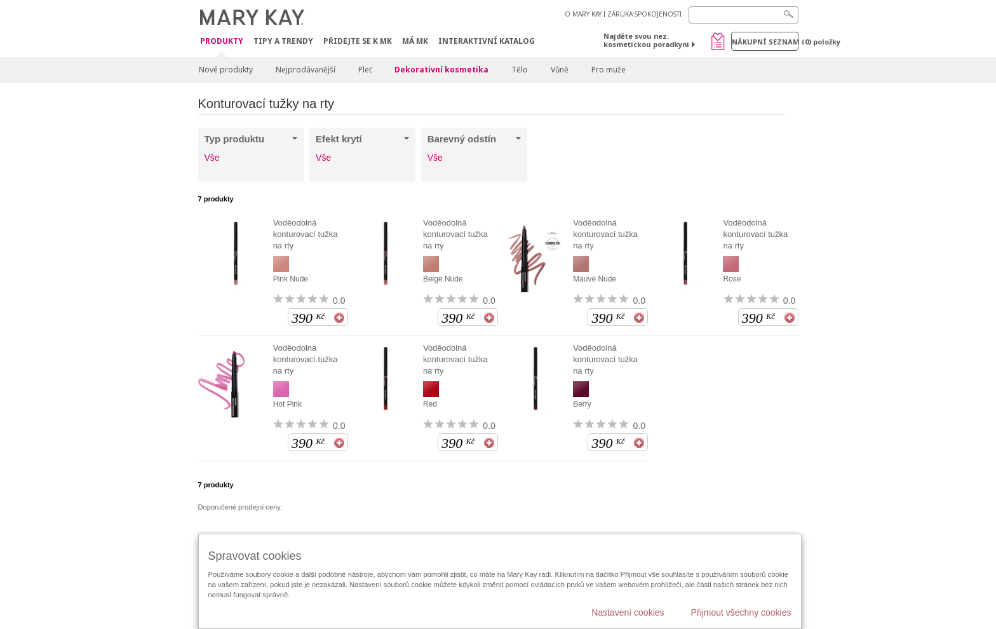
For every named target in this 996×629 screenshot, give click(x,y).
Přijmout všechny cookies (741, 612)
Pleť (365, 69)
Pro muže (608, 69)
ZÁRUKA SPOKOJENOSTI (644, 14)
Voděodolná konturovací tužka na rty (305, 234)
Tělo (519, 69)
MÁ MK (415, 41)
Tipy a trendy (283, 41)
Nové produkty (226, 69)
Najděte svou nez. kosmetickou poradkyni (646, 40)
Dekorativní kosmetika (441, 69)
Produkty (221, 41)
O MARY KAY (583, 14)
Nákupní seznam (765, 41)
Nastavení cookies (627, 612)
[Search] (743, 15)
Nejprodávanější (305, 69)
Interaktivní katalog (486, 41)
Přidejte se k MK (357, 41)
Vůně (560, 69)
